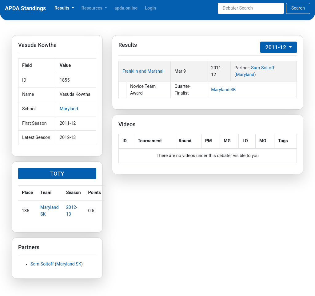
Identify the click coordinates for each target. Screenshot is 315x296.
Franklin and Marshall (143, 71)
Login (150, 8)
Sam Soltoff (42, 264)
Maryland (69, 109)
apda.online (126, 8)
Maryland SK (68, 264)
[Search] (251, 8)
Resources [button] (93, 8)
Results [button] (62, 8)
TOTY (57, 173)
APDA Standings (25, 8)
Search (298, 8)
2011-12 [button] (276, 47)
